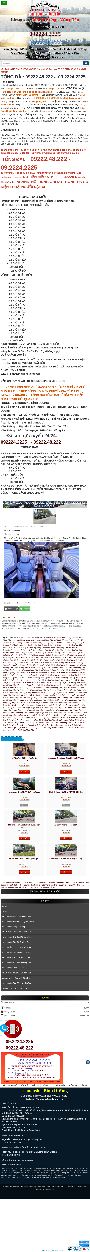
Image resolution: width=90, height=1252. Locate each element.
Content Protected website (45, 1242)
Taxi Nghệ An (45, 1226)
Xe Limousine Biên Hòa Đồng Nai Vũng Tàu (19, 975)
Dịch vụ (45, 954)
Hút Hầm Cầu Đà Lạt (25, 1228)
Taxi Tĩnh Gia (22, 1226)
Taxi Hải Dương (70, 938)
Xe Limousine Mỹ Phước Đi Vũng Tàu (16, 1000)
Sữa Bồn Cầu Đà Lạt (61, 1228)
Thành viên (59, 1139)
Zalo (73, 1248)
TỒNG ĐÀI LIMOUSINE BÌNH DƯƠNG (45, 944)
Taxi (70, 1224)
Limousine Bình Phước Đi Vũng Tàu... (24, 845)
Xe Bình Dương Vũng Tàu (57, 936)
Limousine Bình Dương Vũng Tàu (33, 936)
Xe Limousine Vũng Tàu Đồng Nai (15, 980)
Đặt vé (24, 825)
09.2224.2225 (19, 1094)
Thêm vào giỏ (11, 608)
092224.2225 (45, 34)
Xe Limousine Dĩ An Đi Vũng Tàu (14, 1021)
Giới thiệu (24, 1139)
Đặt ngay (25, 608)
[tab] (4, 617)
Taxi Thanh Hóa (10, 1226)
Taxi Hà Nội (34, 941)
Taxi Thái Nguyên (57, 938)
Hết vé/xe (24, 858)
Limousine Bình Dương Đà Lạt (54, 1224)
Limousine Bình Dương (10, 936)
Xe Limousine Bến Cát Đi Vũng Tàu (16, 995)
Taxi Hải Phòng (24, 941)
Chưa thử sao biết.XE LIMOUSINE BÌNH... (66, 845)
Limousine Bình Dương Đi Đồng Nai (16, 1031)
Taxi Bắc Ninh (32, 938)
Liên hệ (84, 1139)
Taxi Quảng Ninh (11, 941)
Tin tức (4, 959)
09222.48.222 (47, 442)
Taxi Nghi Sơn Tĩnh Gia (17, 938)
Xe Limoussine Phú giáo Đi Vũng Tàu (16, 1011)
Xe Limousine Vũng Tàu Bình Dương (16, 970)
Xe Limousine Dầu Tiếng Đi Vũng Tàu (16, 1036)
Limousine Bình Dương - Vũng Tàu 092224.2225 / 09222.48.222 (43, 1240)
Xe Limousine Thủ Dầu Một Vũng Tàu (16, 990)
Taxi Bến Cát (70, 1226)
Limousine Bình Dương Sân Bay (14, 1041)
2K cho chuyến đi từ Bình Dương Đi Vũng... (66, 912)
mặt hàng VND (57, 1250)
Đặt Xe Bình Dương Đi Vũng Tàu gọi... (24, 912)
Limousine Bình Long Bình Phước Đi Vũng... (65, 811)
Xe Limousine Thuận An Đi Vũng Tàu (16, 1026)
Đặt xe (35, 1139)
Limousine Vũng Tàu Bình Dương (76, 1221)
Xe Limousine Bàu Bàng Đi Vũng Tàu (16, 1006)
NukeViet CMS (81, 1240)
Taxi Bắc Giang (44, 938)
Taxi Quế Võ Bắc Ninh (48, 941)
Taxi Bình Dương (7, 1224)
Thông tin (46, 1139)
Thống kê (72, 1139)
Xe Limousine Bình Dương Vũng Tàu (16, 985)
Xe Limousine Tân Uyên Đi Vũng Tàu (16, 1016)
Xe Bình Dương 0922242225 (65, 878)
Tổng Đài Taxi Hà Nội (31, 1231)
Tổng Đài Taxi (45, 1231)
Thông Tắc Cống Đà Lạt (43, 1228)
